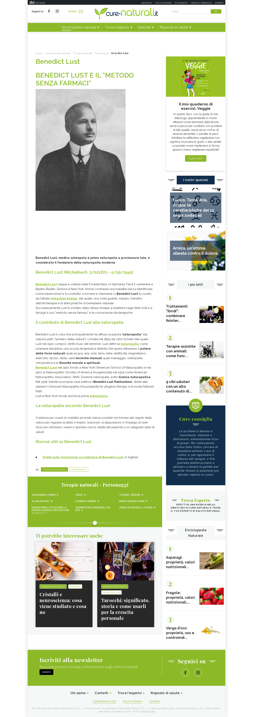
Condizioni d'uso (104, 701)
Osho (79, 495)
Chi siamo (78, 693)
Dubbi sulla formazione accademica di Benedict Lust (83, 457)
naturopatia (130, 344)
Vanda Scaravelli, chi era (136, 507)
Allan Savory (41, 501)
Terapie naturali (54, 469)
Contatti (101, 693)
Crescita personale (201, 3)
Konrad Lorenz (86, 501)
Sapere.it (219, 3)
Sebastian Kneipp (64, 298)
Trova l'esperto (117, 27)
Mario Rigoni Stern (131, 501)
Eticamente (181, 3)
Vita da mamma (163, 3)
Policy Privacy (133, 701)
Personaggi (78, 469)
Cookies (154, 701)
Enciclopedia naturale (79, 27)
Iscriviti (75, 11)
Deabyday (147, 3)
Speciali (144, 27)
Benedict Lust (46, 284)
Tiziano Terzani (129, 495)
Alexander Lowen (43, 495)
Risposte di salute (174, 27)
